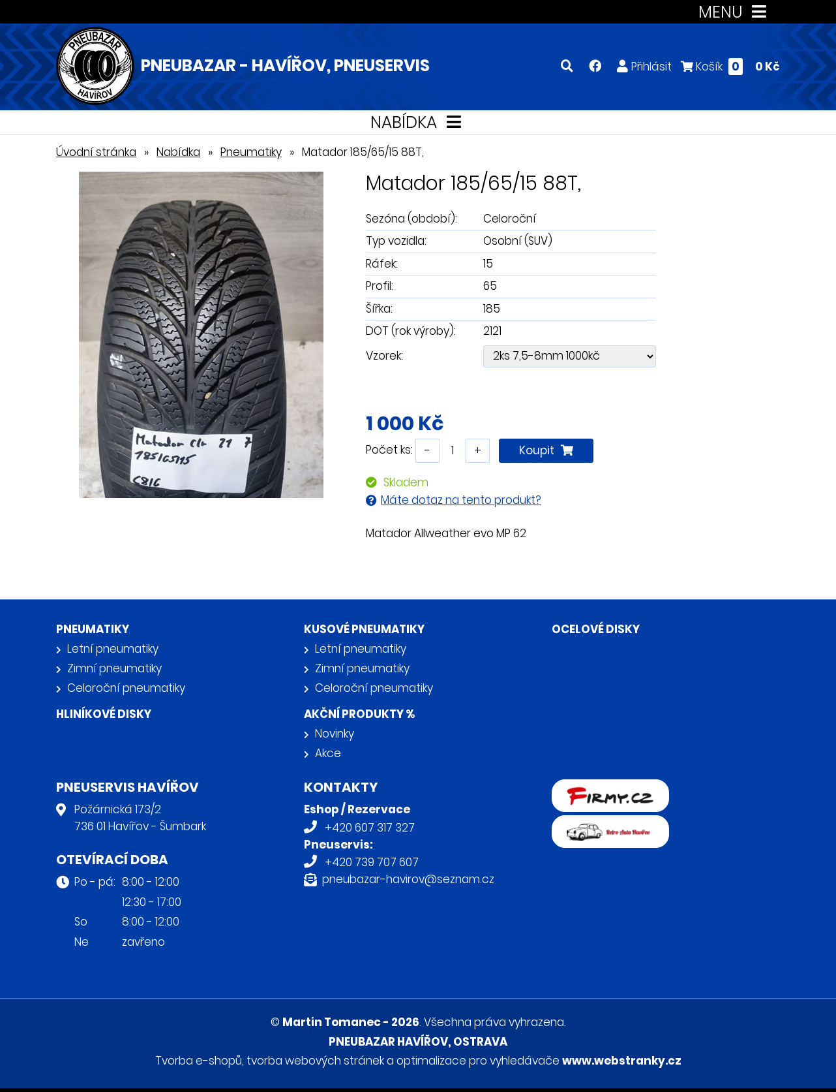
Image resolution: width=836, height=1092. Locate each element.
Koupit (546, 450)
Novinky (334, 733)
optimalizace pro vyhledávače (478, 1061)
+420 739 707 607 (372, 862)
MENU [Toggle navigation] (735, 12)
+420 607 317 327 (370, 827)
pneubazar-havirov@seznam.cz (408, 879)
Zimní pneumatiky (114, 668)
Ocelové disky (596, 629)
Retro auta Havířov (602, 824)
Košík (730, 66)
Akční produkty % (359, 714)
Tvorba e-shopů (198, 1061)
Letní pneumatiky (112, 649)
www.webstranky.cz (621, 1061)
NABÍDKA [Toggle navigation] (418, 122)
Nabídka (178, 152)
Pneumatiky (251, 152)
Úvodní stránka (96, 152)
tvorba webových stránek (315, 1061)
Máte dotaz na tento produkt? (461, 500)
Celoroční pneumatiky (126, 688)
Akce (328, 753)
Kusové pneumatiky (364, 629)
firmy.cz (573, 788)
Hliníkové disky (103, 714)
